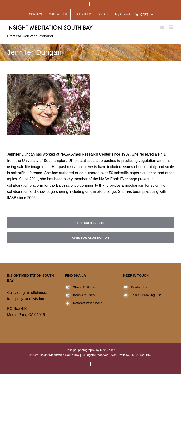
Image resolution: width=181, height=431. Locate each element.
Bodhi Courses (84, 295)
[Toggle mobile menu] (171, 27)
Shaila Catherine (85, 287)
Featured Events (90, 223)
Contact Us (139, 287)
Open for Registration (90, 237)
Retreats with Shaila (88, 303)
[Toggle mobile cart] (162, 27)
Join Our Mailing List (146, 295)
